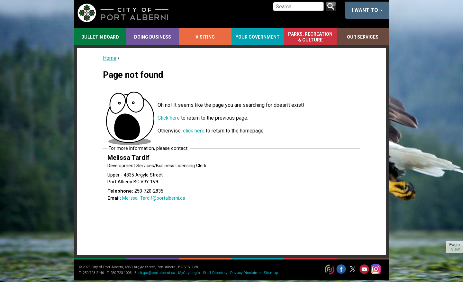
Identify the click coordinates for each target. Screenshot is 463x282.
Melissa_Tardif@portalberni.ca (153, 198)
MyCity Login (189, 272)
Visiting (205, 37)
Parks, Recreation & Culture (310, 37)
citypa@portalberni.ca (156, 272)
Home (109, 58)
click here (193, 131)
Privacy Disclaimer (246, 272)
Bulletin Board (100, 37)
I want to (367, 10)
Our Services (362, 37)
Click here (169, 118)
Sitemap (271, 272)
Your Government (258, 37)
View (455, 249)
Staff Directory (215, 272)
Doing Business (152, 37)
